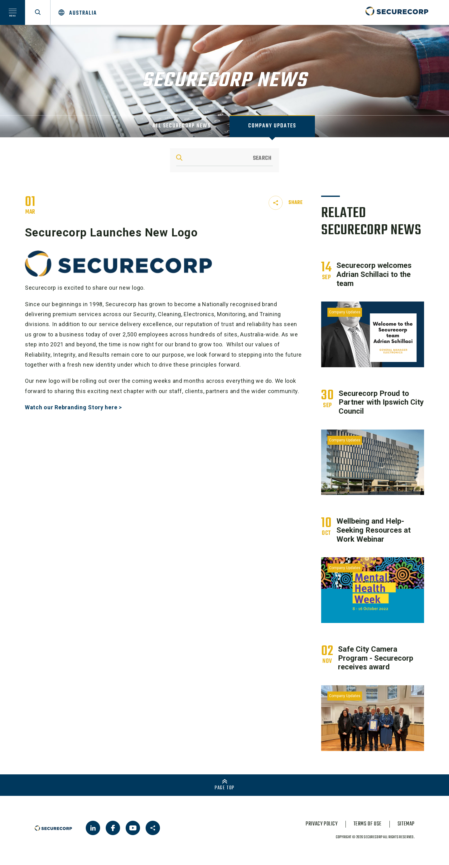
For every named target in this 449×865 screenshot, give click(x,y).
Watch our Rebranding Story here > (73, 407)
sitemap (406, 824)
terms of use (368, 824)
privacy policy (321, 824)
